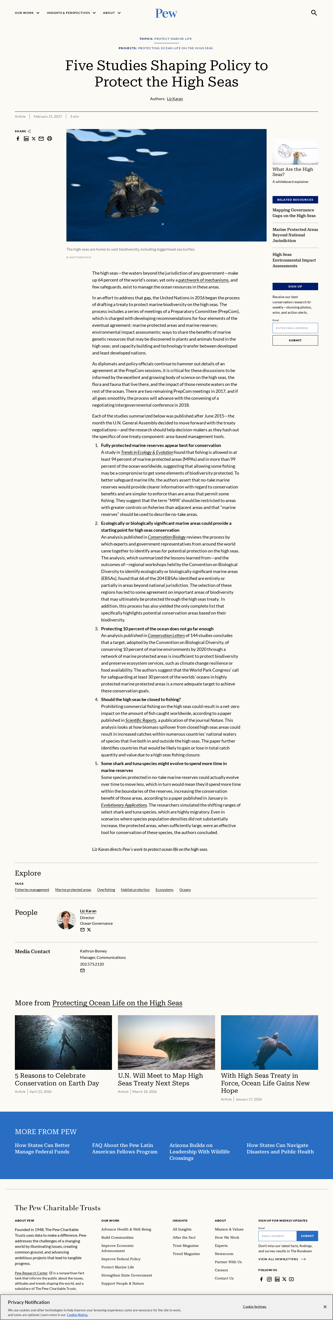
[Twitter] (284, 1279)
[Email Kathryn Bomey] (82, 970)
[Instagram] (269, 1279)
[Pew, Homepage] (166, 13)
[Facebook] (261, 1279)
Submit (295, 340)
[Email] (295, 328)
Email (276, 320)
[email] (82, 929)
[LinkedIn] (277, 1279)
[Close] (325, 1306)
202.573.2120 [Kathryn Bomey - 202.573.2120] (92, 964)
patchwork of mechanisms (203, 280)
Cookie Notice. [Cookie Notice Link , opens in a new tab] (77, 1315)
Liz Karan (88, 910)
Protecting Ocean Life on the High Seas (117, 1003)
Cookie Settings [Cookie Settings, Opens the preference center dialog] (254, 1307)
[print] (50, 138)
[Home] (57, 1207)
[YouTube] (292, 1279)
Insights (180, 1220)
